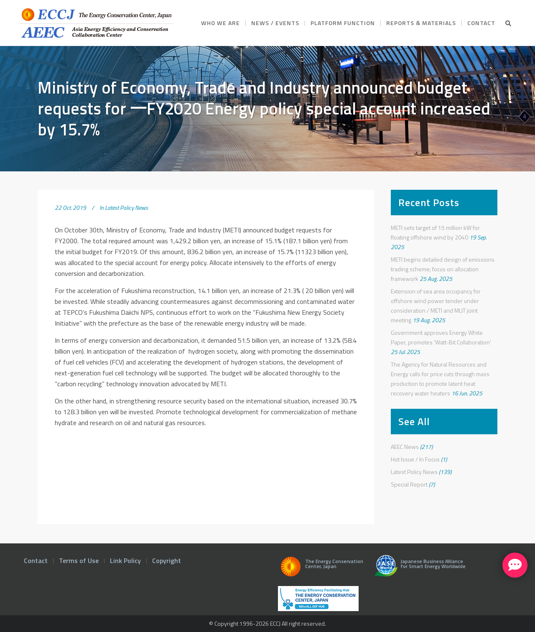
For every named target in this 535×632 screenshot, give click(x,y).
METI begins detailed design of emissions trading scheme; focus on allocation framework (442, 269)
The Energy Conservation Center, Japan (320, 569)
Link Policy (125, 560)
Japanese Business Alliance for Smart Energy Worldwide (418, 569)
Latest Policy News (126, 207)
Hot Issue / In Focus (415, 459)
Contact (36, 560)
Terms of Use (79, 560)
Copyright (166, 560)
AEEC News (405, 446)
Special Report (409, 484)
